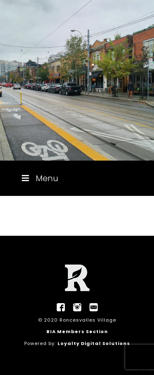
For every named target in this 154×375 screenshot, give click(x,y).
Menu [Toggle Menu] (39, 178)
